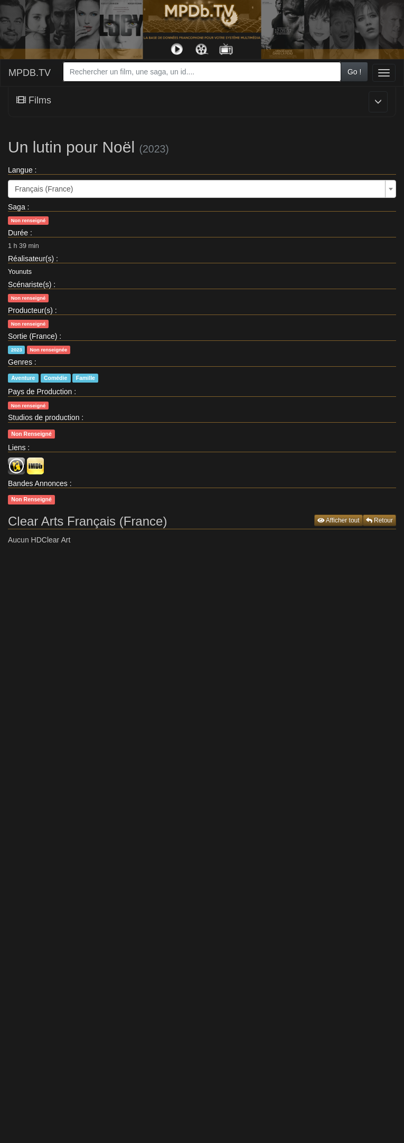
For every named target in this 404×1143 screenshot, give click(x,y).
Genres (20, 362)
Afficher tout (338, 520)
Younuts (20, 271)
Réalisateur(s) (31, 258)
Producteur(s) (30, 310)
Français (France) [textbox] (44, 189)
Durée (18, 232)
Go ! (354, 72)
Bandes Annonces (38, 483)
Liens (16, 447)
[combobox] (202, 72)
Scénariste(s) (29, 284)
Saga (16, 207)
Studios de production (43, 417)
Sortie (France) (32, 336)
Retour (379, 520)
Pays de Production (40, 391)
